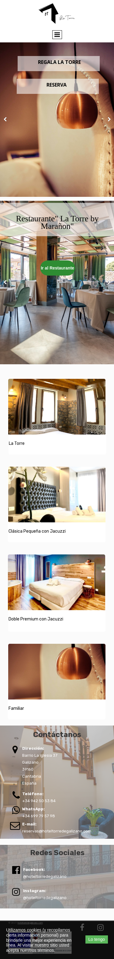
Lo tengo (96, 939)
